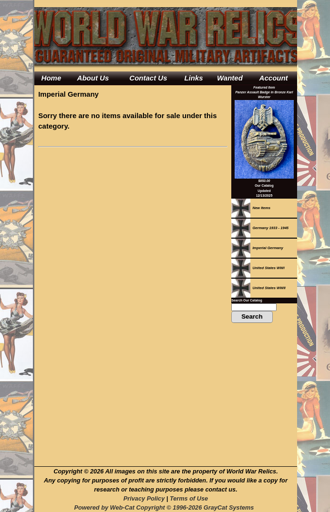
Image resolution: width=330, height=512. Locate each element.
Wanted (230, 78)
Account (273, 78)
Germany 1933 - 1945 (260, 228)
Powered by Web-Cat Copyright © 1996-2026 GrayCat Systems (165, 507)
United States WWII (258, 288)
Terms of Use (189, 498)
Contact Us (148, 78)
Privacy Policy (144, 498)
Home (51, 78)
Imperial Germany (257, 248)
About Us (93, 78)
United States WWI (257, 268)
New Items (250, 208)
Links (193, 78)
